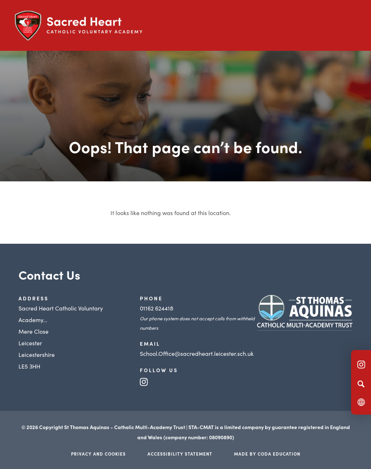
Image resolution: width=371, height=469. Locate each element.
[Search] (361, 384)
